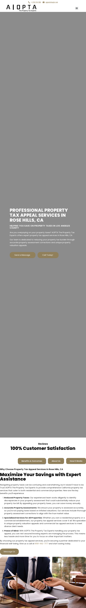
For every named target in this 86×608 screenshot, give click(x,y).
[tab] (32, 461)
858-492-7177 (41, 543)
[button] (77, 8)
